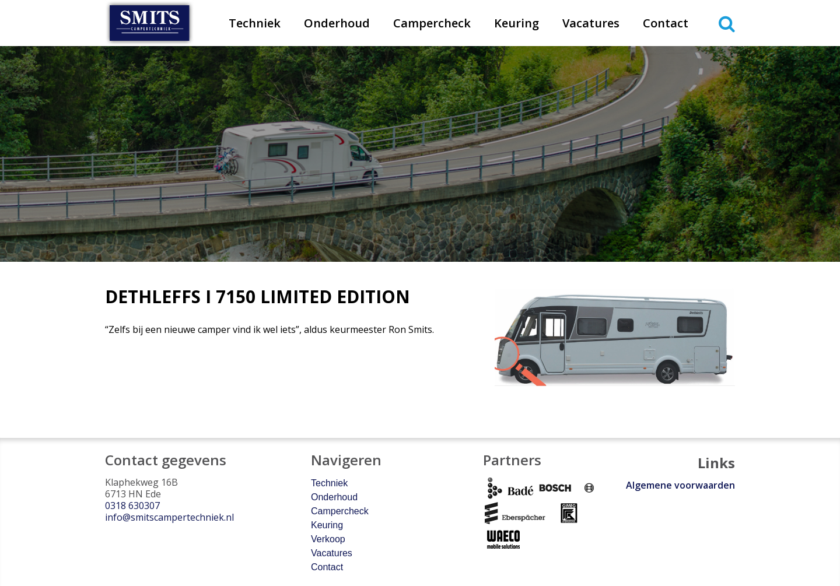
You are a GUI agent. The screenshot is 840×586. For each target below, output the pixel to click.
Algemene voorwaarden (680, 485)
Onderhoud (337, 23)
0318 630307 (132, 505)
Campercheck (432, 23)
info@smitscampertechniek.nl (169, 517)
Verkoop (328, 539)
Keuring (516, 23)
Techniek (255, 23)
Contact (665, 23)
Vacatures (591, 23)
